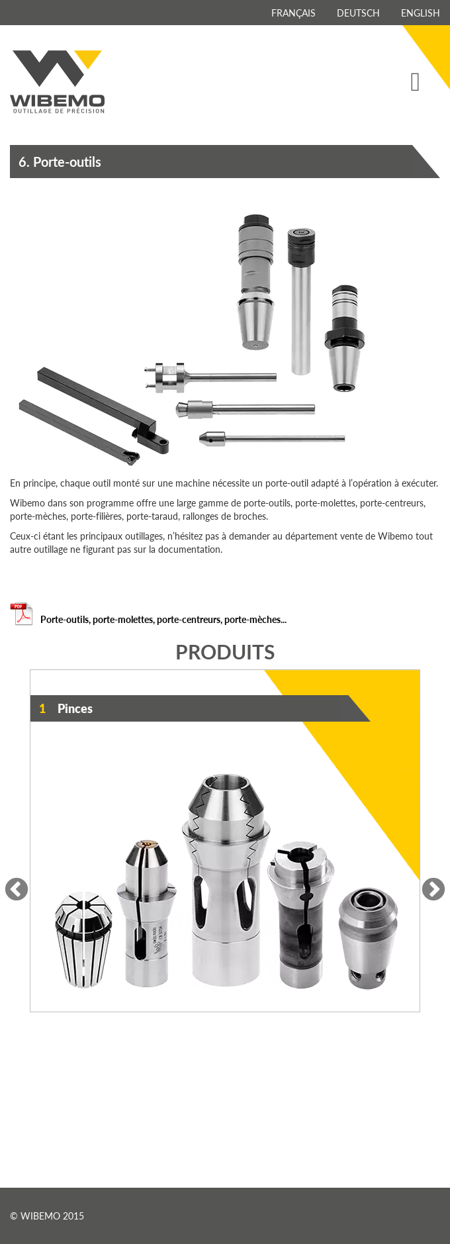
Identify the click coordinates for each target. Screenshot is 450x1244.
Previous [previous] (16, 890)
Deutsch (358, 12)
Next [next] (433, 890)
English (420, 12)
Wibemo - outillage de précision (57, 81)
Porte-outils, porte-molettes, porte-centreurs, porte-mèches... (148, 619)
